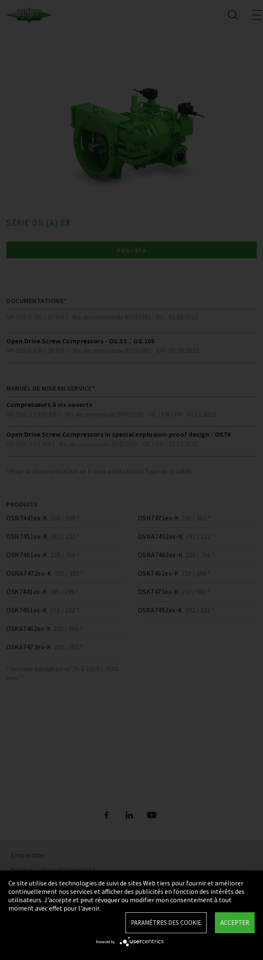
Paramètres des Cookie (166, 923)
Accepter (234, 923)
